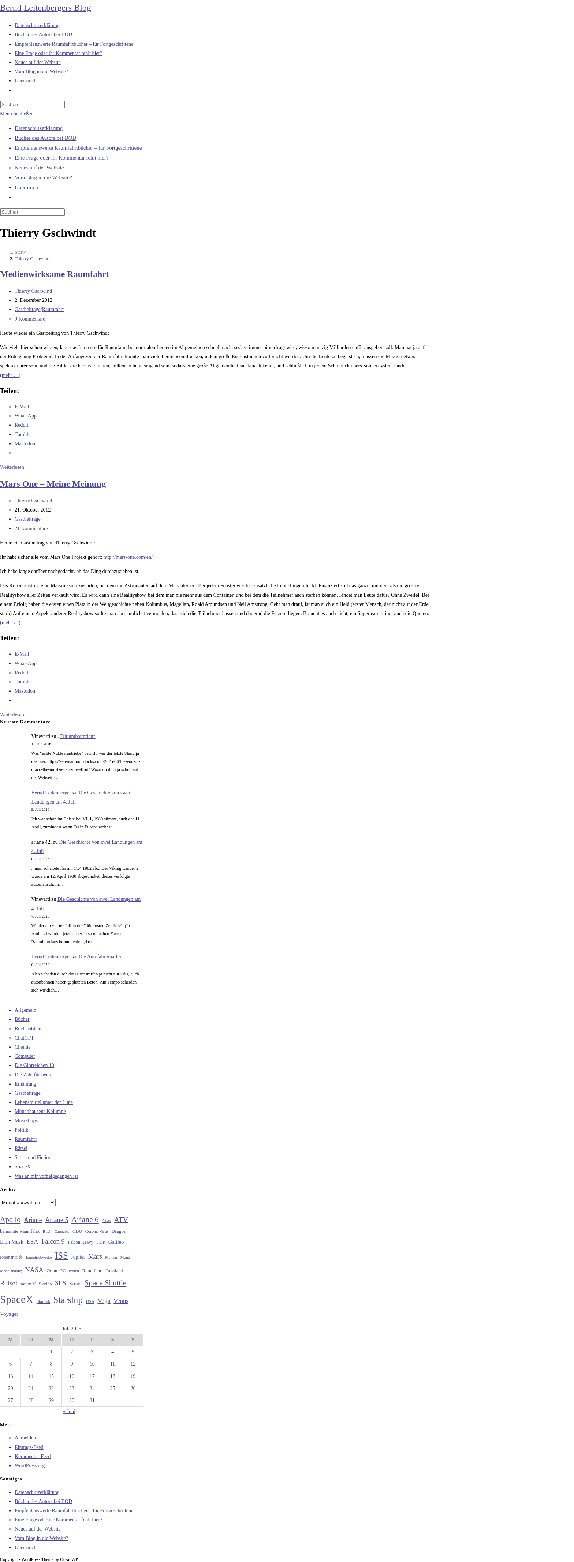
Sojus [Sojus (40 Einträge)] (75, 1283)
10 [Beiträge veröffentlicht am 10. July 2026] (92, 1364)
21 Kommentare (31, 528)
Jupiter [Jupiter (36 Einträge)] (78, 1257)
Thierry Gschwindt (33, 258)
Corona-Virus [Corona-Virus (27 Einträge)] (96, 1231)
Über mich (26, 187)
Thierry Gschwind (33, 291)
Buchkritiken (28, 1028)
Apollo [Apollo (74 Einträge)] (10, 1219)
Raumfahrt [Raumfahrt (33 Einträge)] (92, 1270)
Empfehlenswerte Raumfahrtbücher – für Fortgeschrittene (78, 148)
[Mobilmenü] (16, 113)
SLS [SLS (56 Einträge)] (60, 1283)
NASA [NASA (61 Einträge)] (34, 1270)
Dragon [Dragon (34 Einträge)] (119, 1231)
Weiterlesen (12, 467)
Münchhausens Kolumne (40, 1111)
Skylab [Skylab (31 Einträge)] (45, 1283)
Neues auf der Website (39, 168)
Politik (21, 1130)
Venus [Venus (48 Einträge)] (120, 1300)
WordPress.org (30, 1465)
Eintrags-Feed (29, 1447)
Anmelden (25, 1438)
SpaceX (23, 1166)
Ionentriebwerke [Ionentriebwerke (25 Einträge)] (39, 1257)
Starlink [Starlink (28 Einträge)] (44, 1301)
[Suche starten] (68, 213)
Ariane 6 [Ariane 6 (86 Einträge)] (85, 1219)
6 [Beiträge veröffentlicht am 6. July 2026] (10, 1364)
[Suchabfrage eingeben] (32, 104)
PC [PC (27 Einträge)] (63, 1271)
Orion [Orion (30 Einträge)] (51, 1270)
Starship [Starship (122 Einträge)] (68, 1300)
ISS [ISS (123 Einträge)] (61, 1256)
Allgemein (25, 1010)
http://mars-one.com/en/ (128, 557)
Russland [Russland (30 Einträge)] (114, 1270)
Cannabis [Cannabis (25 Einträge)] (62, 1231)
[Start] (19, 252)
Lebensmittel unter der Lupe (44, 1102)
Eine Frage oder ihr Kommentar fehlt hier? (62, 158)
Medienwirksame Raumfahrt (54, 274)
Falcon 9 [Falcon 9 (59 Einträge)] (52, 1241)
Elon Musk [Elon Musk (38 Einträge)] (11, 1242)
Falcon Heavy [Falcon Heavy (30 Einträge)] (80, 1242)
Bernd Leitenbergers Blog (45, 7)
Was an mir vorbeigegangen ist (46, 1176)
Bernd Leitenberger (51, 792)
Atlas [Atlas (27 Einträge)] (106, 1220)
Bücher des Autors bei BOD (45, 138)
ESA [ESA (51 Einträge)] (32, 1241)
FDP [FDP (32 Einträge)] (100, 1242)
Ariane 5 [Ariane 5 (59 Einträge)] (56, 1220)
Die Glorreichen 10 (34, 1065)
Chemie (23, 1047)
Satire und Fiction (33, 1157)
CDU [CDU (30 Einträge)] (77, 1231)
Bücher (22, 1019)
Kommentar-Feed (33, 1456)
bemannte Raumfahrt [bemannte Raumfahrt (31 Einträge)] (20, 1231)
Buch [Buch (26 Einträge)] (47, 1231)
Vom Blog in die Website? (43, 177)
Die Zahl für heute (33, 1075)
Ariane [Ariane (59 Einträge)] (33, 1220)
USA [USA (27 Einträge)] (90, 1301)
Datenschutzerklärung (39, 128)
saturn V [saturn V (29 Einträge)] (28, 1283)
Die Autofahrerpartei (100, 956)
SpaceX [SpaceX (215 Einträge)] (16, 1299)
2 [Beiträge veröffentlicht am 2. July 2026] (71, 1352)
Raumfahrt (53, 309)
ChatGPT (24, 1038)
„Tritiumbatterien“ (76, 736)
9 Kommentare (30, 319)
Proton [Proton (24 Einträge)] (73, 1271)
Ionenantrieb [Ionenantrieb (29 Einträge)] (11, 1257)
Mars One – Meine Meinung (53, 483)
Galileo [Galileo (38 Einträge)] (116, 1242)
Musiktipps (26, 1120)
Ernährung (25, 1084)
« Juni (69, 1411)
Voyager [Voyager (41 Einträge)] (9, 1314)
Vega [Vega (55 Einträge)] (103, 1300)
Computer (25, 1056)
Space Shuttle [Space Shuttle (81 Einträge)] (105, 1282)
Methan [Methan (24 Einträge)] (111, 1257)
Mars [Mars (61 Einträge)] (95, 1256)
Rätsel (21, 1148)
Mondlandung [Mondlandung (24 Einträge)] (11, 1271)
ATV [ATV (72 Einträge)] (121, 1219)
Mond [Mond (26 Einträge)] (125, 1257)
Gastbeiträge (28, 309)
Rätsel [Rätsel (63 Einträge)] (8, 1283)
